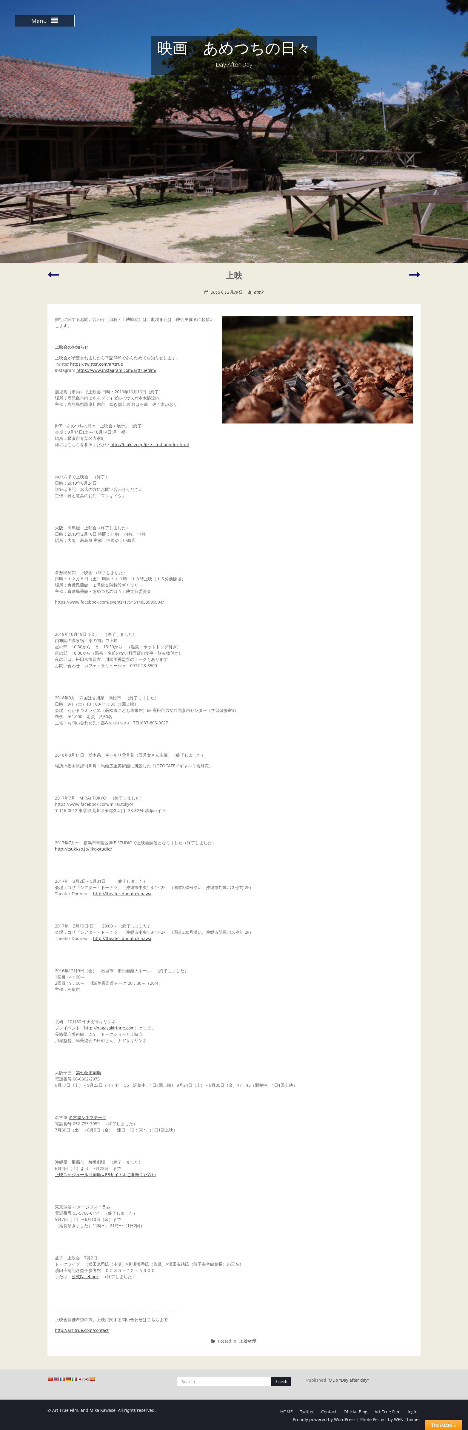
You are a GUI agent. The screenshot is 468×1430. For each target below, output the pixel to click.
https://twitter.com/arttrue (96, 364)
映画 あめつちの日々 (234, 49)
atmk (259, 292)
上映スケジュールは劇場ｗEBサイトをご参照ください (105, 1174)
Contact (328, 1411)
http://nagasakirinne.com (109, 1028)
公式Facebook (85, 1276)
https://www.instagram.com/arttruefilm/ (116, 370)
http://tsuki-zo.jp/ (72, 849)
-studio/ (104, 849)
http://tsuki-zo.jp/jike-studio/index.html (149, 444)
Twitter (307, 1411)
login (413, 1411)
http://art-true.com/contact (82, 1330)
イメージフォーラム (91, 1207)
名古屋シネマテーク (87, 1117)
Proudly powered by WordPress (324, 1419)
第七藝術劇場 (88, 1072)
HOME (286, 1411)
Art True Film (388, 1411)
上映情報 (247, 1341)
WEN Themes (407, 1419)
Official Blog (355, 1411)
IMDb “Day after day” (348, 1380)
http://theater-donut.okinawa (122, 893)
